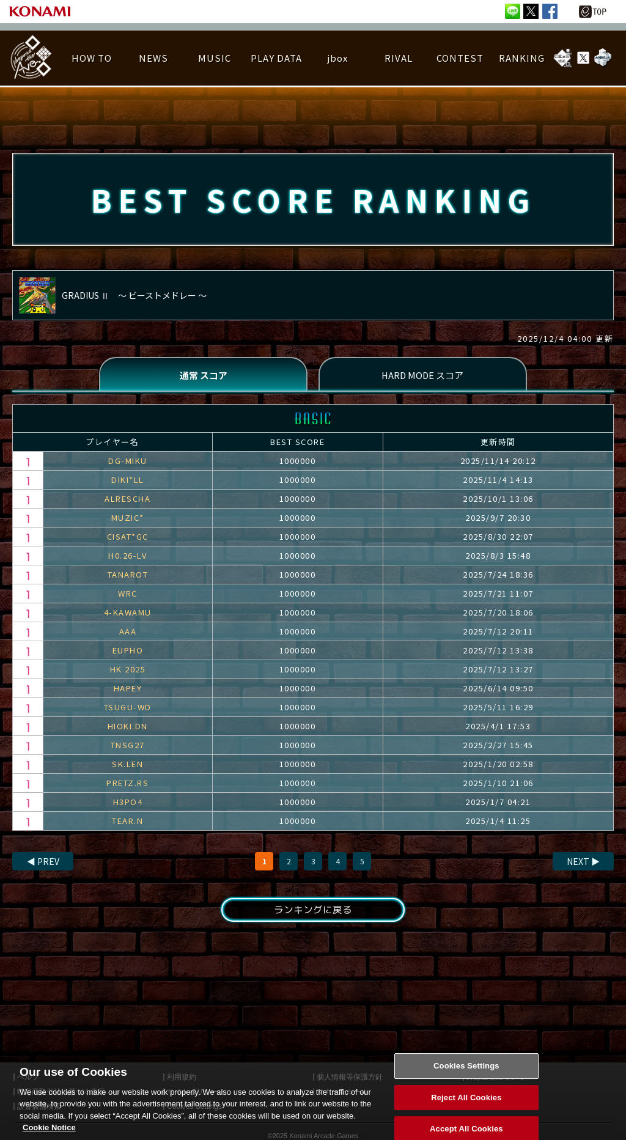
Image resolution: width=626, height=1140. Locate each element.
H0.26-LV (127, 558)
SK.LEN (127, 767)
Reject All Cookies (466, 1107)
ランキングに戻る (313, 913)
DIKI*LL (127, 482)
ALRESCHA (127, 501)
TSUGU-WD (128, 710)
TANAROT (128, 577)
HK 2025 (128, 672)
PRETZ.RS (127, 786)
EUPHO (128, 653)
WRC (128, 596)
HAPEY (128, 691)
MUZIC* (127, 520)
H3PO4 (128, 805)
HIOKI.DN (128, 729)
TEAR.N (127, 823)
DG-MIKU (127, 463)
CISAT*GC (128, 539)
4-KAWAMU (128, 615)
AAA (128, 634)
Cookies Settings (466, 1076)
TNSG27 (128, 748)
